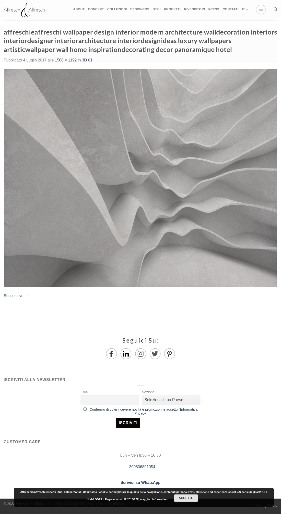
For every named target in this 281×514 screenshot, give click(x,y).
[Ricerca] (275, 9)
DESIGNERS (139, 9)
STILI (157, 9)
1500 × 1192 (66, 60)
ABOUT (79, 9)
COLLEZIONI (117, 9)
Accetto (186, 498)
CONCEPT (96, 9)
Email (85, 392)
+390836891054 (140, 467)
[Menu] (261, 9)
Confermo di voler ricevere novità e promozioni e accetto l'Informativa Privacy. (144, 411)
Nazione (148, 392)
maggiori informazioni (154, 499)
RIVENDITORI (194, 9)
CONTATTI (231, 9)
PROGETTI (172, 9)
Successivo (16, 296)
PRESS (213, 9)
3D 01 (87, 60)
